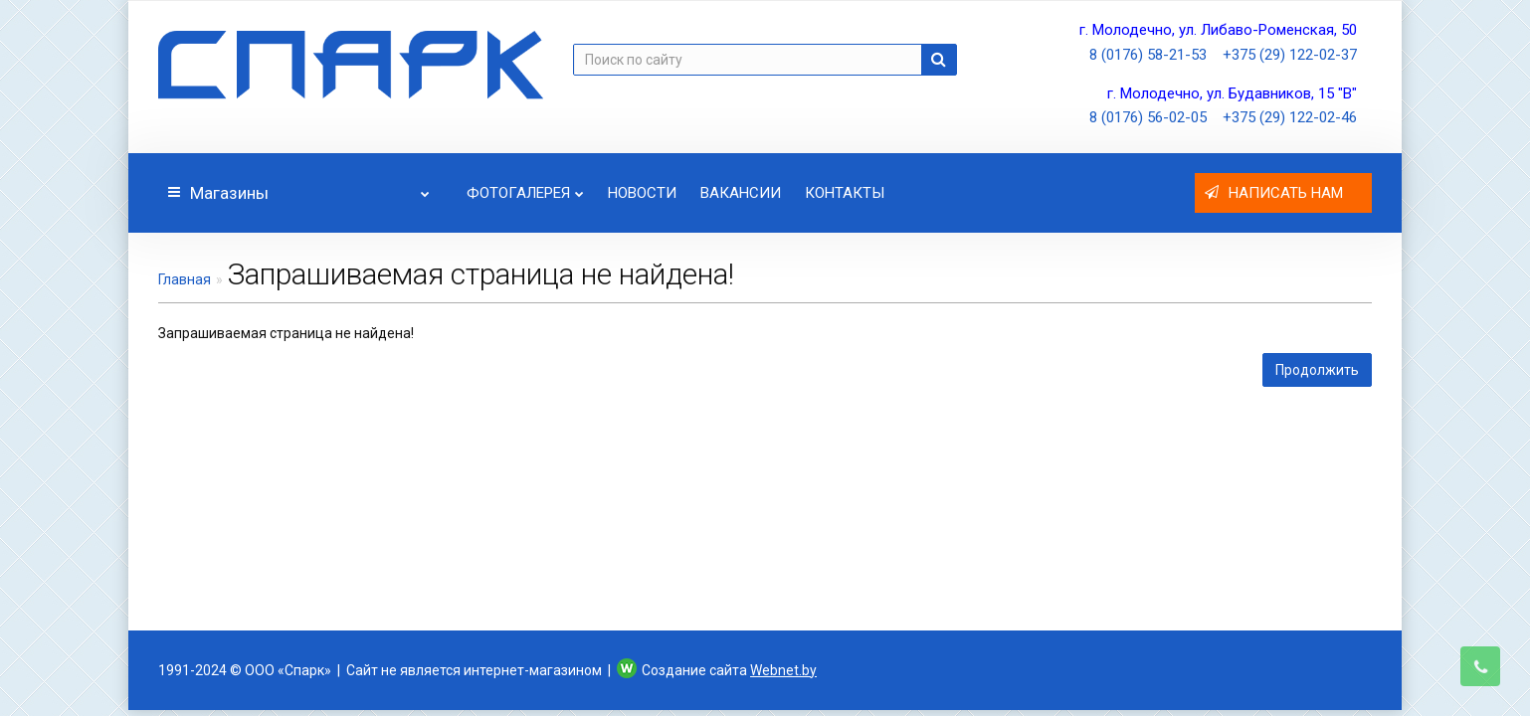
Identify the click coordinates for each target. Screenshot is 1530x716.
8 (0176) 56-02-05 (1148, 117)
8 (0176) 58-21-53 (1148, 55)
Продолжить (1317, 370)
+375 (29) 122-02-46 (1290, 117)
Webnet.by (783, 670)
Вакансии (740, 193)
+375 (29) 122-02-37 (1290, 55)
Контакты (844, 193)
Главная (184, 279)
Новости (642, 193)
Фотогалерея (525, 187)
